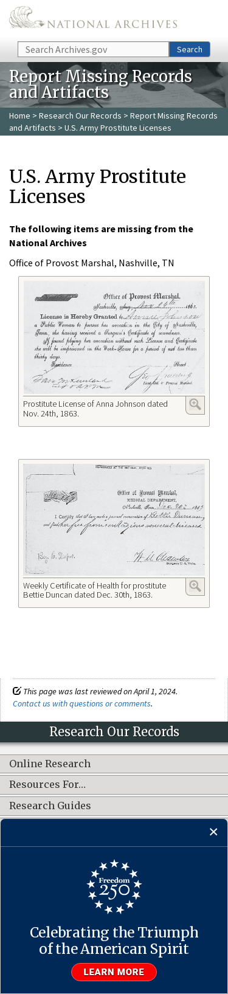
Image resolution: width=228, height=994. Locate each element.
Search (189, 49)
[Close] (213, 832)
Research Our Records (80, 115)
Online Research (50, 764)
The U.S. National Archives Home (93, 19)
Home (19, 115)
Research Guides (50, 806)
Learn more (114, 972)
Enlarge (195, 404)
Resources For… (47, 784)
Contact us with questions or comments (82, 703)
